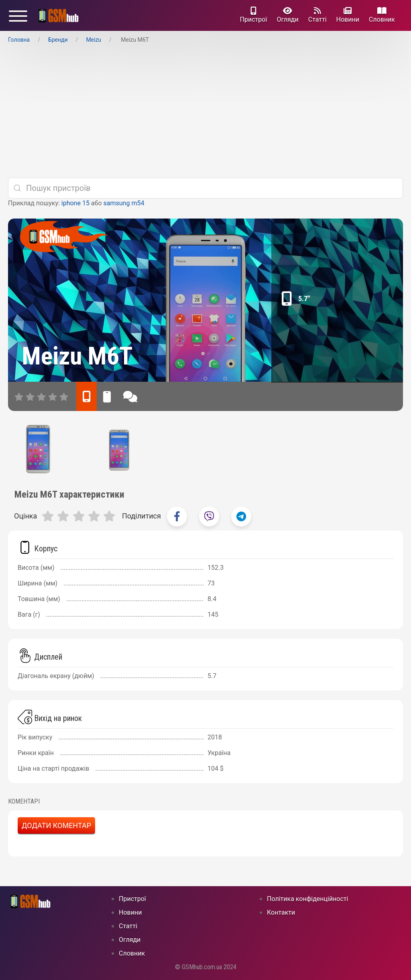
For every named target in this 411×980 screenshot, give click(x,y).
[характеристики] (86, 396)
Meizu (93, 39)
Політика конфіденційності (307, 899)
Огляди (287, 15)
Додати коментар (56, 825)
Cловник (382, 15)
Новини (347, 15)
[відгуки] (130, 396)
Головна (19, 39)
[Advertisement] (205, 111)
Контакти (281, 912)
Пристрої (253, 15)
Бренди (58, 39)
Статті (317, 15)
